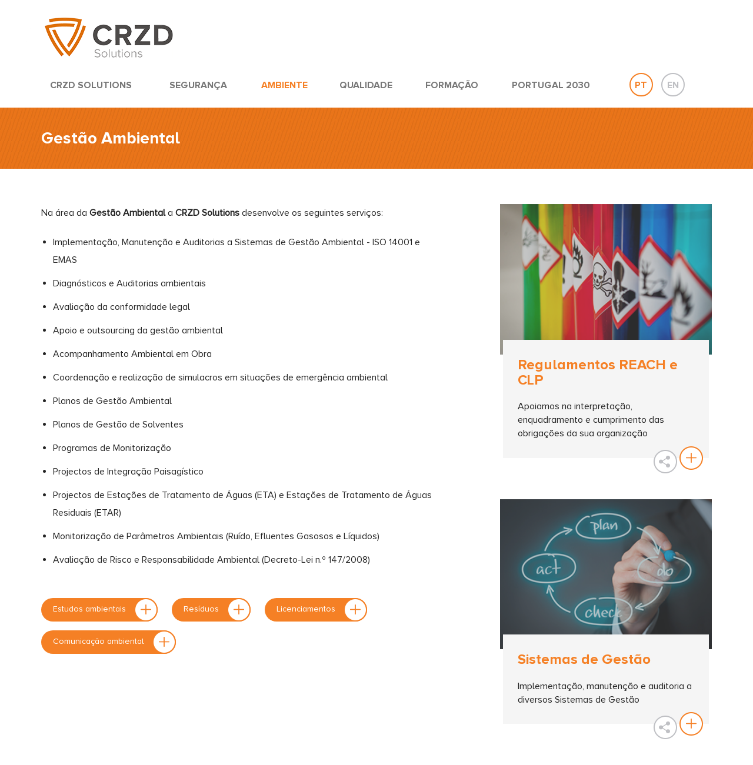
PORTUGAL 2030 (551, 85)
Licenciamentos (321, 610)
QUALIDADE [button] (365, 85)
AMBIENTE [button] (284, 85)
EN (673, 85)
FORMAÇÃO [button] (451, 85)
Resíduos (217, 610)
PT (641, 85)
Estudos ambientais (105, 610)
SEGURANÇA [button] (198, 85)
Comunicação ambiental (114, 642)
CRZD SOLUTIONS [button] (91, 85)
